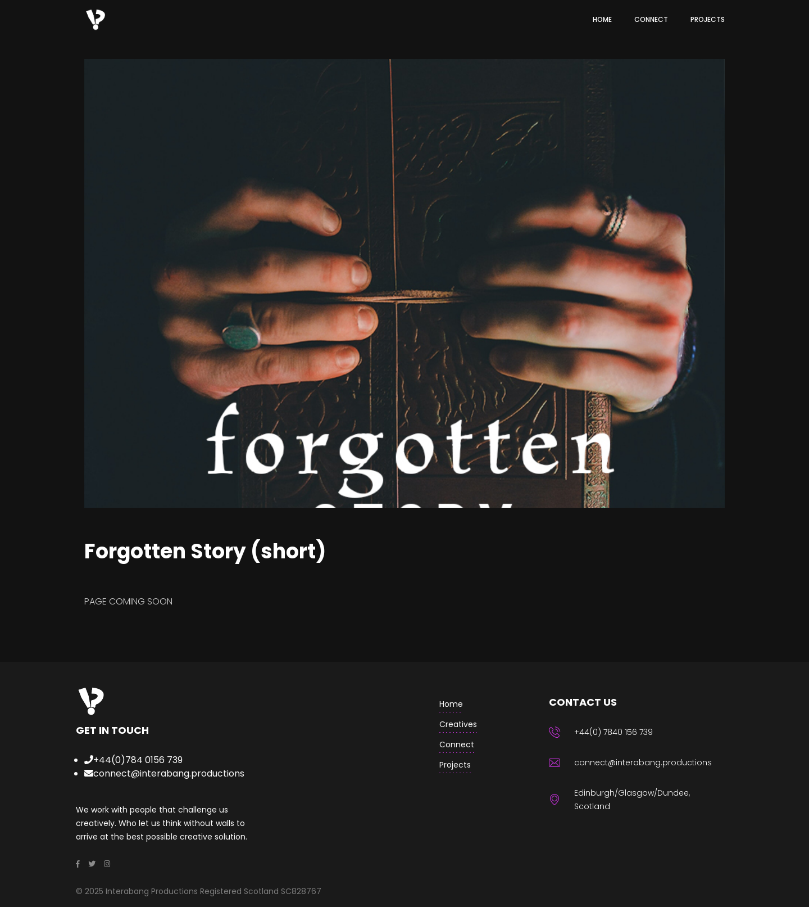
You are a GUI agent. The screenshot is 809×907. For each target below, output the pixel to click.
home (451, 704)
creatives (458, 724)
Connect (456, 744)
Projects (455, 764)
